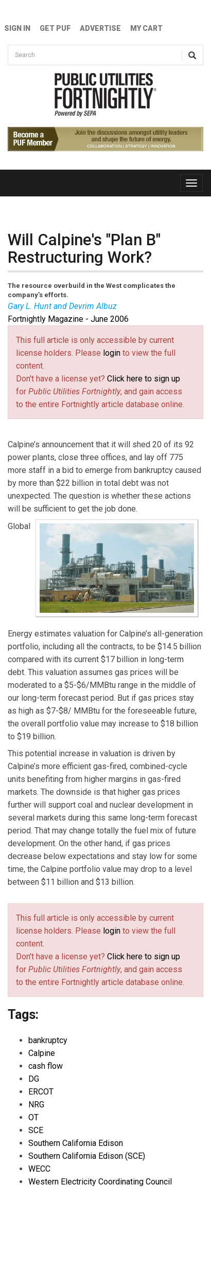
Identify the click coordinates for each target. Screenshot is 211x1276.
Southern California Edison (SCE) (86, 1156)
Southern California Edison (75, 1143)
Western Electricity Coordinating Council (100, 1182)
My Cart (146, 28)
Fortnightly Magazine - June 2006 (68, 319)
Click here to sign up (143, 379)
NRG (36, 1104)
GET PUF (55, 28)
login (111, 353)
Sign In (17, 28)
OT (33, 1117)
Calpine (41, 1053)
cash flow (45, 1066)
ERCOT (41, 1092)
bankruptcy (47, 1040)
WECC (39, 1169)
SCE (35, 1130)
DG (33, 1079)
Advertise (100, 28)
